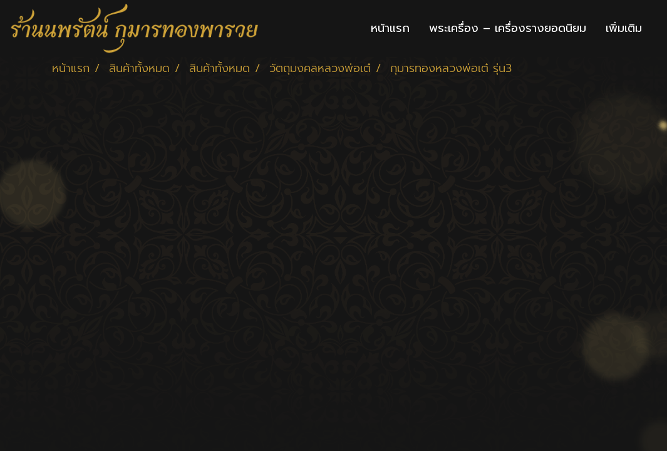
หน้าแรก (390, 28)
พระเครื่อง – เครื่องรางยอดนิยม (507, 28)
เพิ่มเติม (624, 28)
